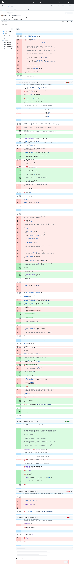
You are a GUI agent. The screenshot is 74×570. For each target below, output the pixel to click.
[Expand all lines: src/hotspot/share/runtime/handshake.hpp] (40, 517)
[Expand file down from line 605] (21, 514)
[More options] (71, 32)
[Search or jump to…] (51, 2)
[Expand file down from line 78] (21, 530)
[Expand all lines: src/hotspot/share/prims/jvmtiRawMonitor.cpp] (41, 82)
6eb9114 (62, 21)
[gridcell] (46, 34)
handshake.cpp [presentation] (8, 42)
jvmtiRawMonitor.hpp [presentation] (9, 38)
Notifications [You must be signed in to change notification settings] (53, 5)
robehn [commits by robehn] (4, 15)
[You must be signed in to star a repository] (68, 6)
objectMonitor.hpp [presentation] (8, 49)
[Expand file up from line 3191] (22, 34)
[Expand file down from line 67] (21, 119)
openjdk (5, 6)
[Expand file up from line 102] (21, 531)
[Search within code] (29, 29)
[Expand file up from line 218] (21, 120)
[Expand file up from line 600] (21, 493)
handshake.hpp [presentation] (8, 44)
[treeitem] (8, 40)
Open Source (26, 2)
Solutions (13, 2)
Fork (61, 5)
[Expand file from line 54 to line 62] (21, 108)
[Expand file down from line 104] (21, 488)
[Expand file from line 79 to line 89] (21, 465)
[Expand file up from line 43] (21, 84)
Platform (7, 2)
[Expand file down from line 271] (21, 209)
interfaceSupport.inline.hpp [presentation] (10, 46)
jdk (9, 6)
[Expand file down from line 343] (21, 339)
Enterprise (34, 2)
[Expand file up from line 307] (21, 210)
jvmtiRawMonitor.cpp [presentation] (9, 37)
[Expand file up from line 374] (21, 341)
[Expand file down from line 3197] (22, 79)
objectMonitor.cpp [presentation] (8, 48)
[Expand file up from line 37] (21, 423)
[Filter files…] (8, 29)
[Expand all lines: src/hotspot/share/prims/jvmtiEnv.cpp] (38, 32)
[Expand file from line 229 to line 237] (21, 143)
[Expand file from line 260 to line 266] (21, 194)
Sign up (67, 2)
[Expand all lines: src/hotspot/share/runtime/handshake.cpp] (40, 491)
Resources (20, 2)
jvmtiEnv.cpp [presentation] (7, 35)
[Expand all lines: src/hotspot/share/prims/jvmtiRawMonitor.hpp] (41, 421)
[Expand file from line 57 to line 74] (21, 454)
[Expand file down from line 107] (21, 545)
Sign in (62, 2)
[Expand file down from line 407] (21, 418)
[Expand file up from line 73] (21, 519)
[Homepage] (3, 2)
